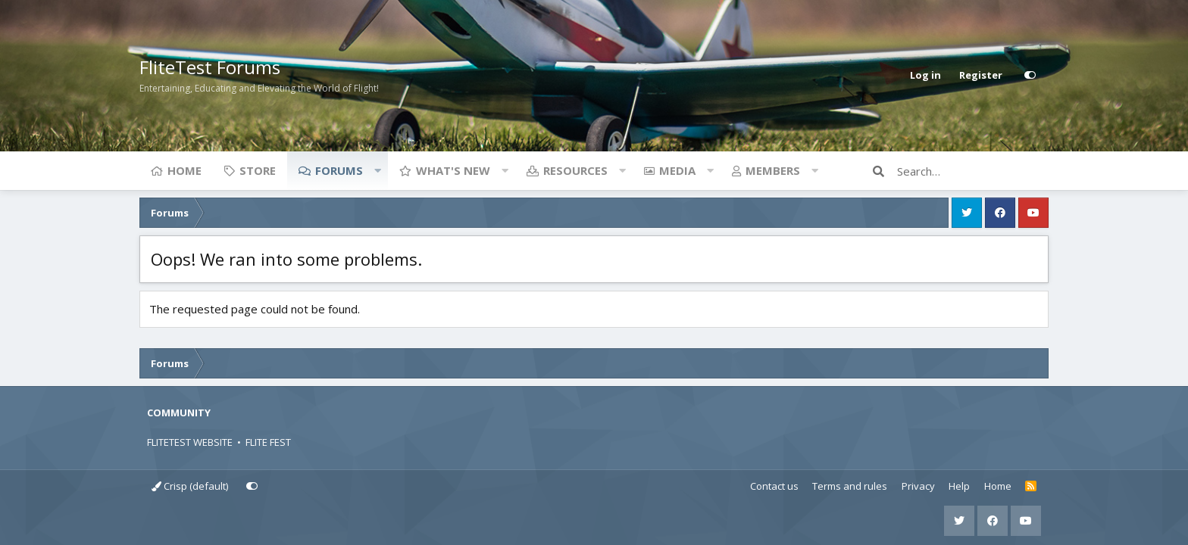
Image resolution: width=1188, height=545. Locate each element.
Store (257, 170)
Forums (339, 170)
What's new (453, 170)
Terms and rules (849, 486)
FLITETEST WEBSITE (190, 442)
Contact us (774, 486)
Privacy (918, 486)
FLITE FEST (268, 442)
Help (959, 486)
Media (677, 170)
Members (773, 170)
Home (184, 170)
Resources (575, 170)
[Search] (973, 171)
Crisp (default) (190, 486)
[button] (377, 170)
